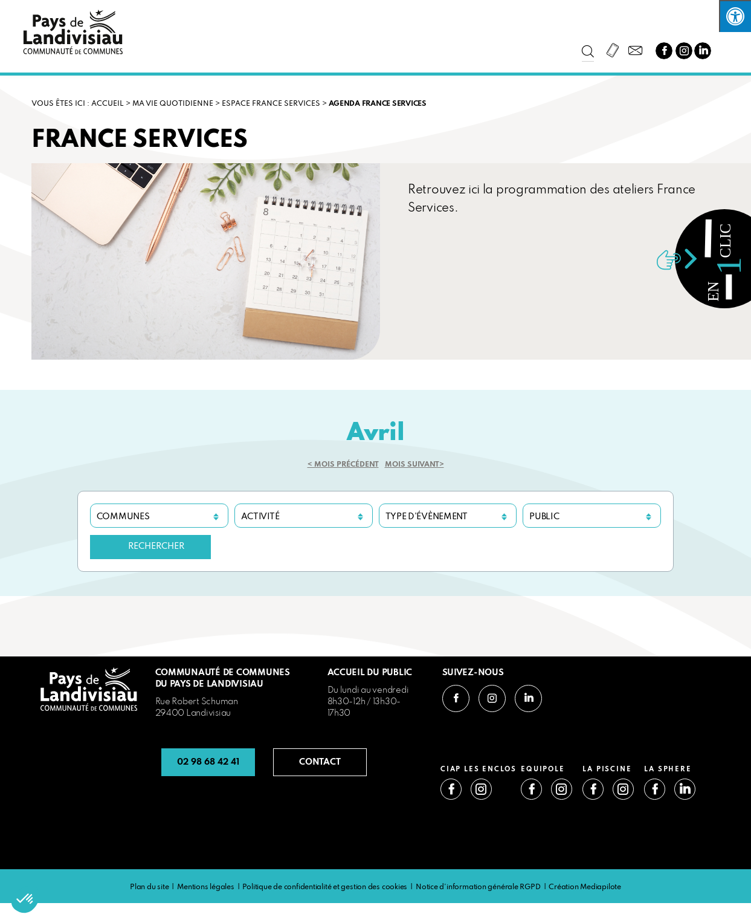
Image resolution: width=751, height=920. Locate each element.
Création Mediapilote (585, 887)
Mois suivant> (414, 464)
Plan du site (149, 887)
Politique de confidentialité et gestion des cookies (324, 887)
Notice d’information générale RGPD (478, 887)
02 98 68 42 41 (208, 762)
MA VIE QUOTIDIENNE (172, 104)
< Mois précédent (343, 464)
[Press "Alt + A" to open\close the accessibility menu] (735, 16)
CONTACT (320, 762)
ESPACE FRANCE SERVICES (271, 104)
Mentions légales (205, 887)
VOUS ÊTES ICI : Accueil (77, 104)
